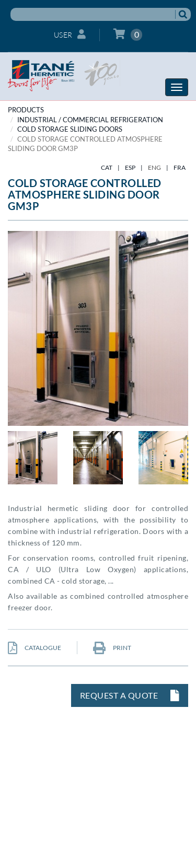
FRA (180, 167)
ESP (130, 167)
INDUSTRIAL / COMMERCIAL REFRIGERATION (90, 119)
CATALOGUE (34, 648)
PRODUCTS (26, 110)
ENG (154, 167)
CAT (106, 167)
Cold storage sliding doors (69, 129)
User (70, 34)
